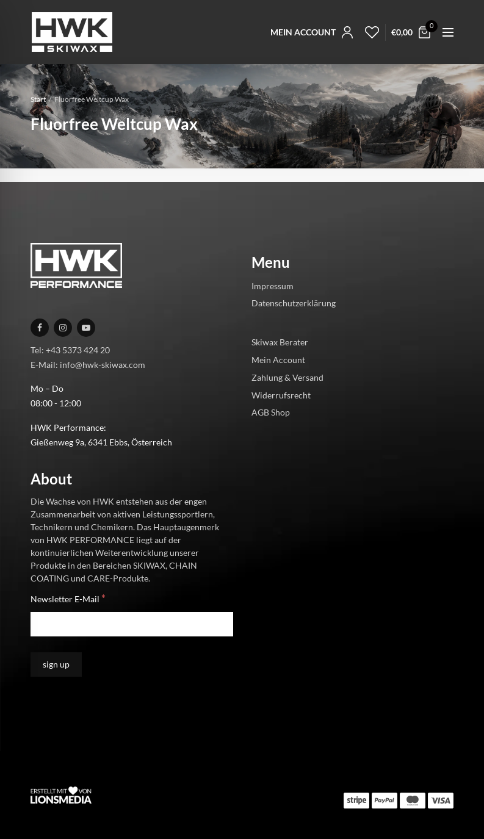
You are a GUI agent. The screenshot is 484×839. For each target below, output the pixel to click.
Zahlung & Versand (287, 377)
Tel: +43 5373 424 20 (70, 350)
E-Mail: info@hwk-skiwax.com (88, 364)
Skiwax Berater (279, 342)
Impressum (272, 286)
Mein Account (278, 360)
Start (38, 99)
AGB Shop (270, 412)
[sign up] (56, 664)
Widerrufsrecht (281, 395)
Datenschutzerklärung (293, 303)
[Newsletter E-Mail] (132, 624)
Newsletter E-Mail (68, 598)
